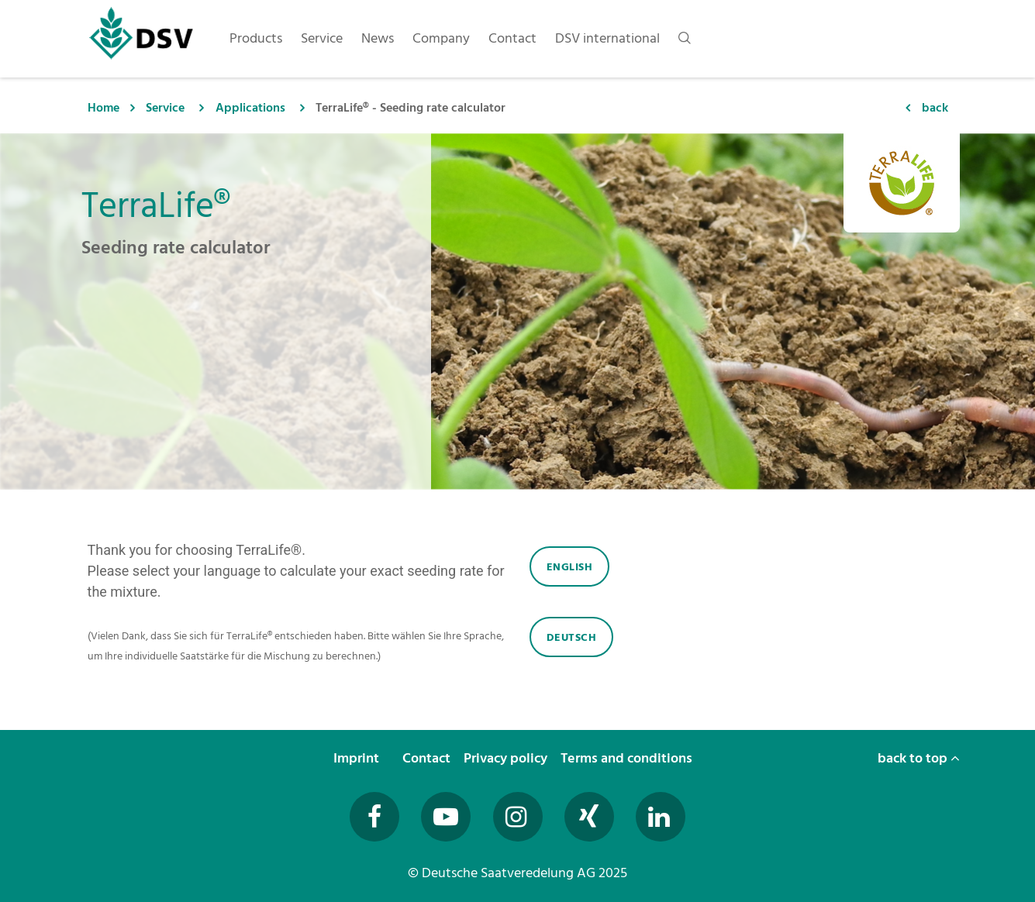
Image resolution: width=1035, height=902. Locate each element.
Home (103, 108)
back (935, 108)
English (570, 567)
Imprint (357, 758)
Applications (250, 108)
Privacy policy (507, 758)
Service (165, 108)
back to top (919, 758)
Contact (428, 758)
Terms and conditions (628, 758)
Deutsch (572, 637)
